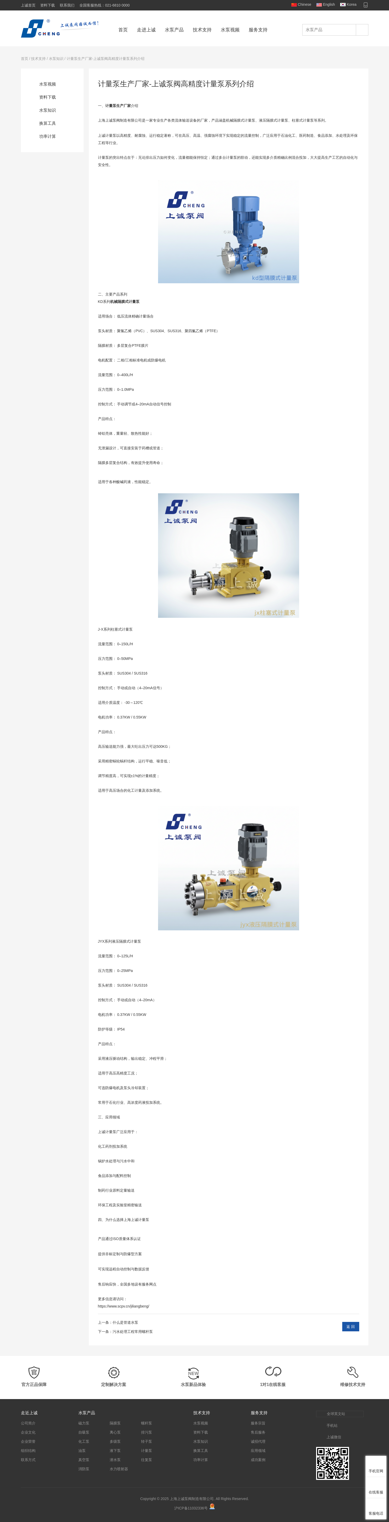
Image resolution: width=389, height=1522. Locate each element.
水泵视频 (230, 29)
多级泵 (115, 1441)
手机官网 (376, 1471)
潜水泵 (115, 1460)
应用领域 (258, 1451)
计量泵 (146, 1451)
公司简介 (28, 1423)
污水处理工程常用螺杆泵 (133, 1331)
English (329, 4)
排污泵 (146, 1432)
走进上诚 (146, 29)
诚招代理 (258, 1441)
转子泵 (146, 1441)
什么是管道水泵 (125, 1322)
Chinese (304, 4)
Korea (351, 4)
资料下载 (47, 5)
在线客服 (376, 1492)
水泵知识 (56, 58)
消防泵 (83, 1469)
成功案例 (258, 1460)
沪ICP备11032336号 (191, 1508)
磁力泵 (83, 1423)
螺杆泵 (146, 1423)
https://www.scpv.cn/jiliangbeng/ (123, 1306)
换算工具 (47, 123)
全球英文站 (336, 1414)
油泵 (82, 1451)
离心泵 (115, 1432)
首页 (123, 29)
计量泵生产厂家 (118, 106)
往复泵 (146, 1460)
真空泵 (83, 1460)
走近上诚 (29, 1413)
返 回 (350, 1327)
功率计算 (47, 136)
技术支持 (202, 29)
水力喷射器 (119, 1469)
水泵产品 (174, 29)
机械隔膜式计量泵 (125, 301)
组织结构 (28, 1451)
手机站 (332, 1425)
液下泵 (115, 1451)
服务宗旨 (258, 1423)
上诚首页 (28, 5)
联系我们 (67, 5)
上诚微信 (334, 1437)
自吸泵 (83, 1432)
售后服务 (258, 1432)
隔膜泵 (115, 1423)
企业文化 (28, 1432)
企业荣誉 (28, 1441)
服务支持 (258, 29)
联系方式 (28, 1460)
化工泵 (83, 1441)
